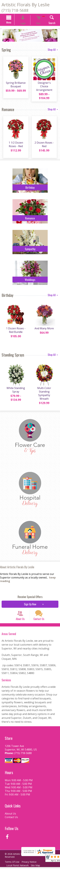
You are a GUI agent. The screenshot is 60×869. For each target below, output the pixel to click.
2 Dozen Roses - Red (45, 143)
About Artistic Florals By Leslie (17, 564)
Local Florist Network (18, 867)
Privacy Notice (31, 863)
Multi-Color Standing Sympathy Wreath (45, 390)
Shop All (53, 50)
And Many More (45, 327)
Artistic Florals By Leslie (26, 5)
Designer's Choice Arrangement (45, 86)
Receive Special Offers (30, 593)
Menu (13, 23)
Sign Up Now (30, 601)
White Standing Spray (15, 388)
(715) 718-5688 (15, 10)
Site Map (37, 867)
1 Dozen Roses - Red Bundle (15, 328)
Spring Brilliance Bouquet (15, 86)
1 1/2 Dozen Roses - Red (15, 143)
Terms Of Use (13, 863)
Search (46, 23)
